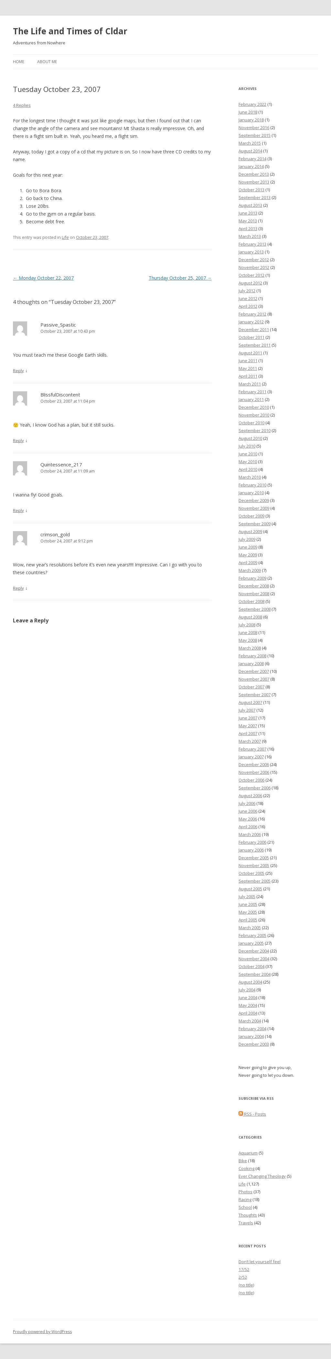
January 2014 (251, 166)
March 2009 (250, 570)
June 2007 (248, 718)
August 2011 (250, 353)
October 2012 (251, 275)
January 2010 (251, 493)
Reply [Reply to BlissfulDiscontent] (18, 440)
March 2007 (250, 741)
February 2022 (252, 104)
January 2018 (251, 120)
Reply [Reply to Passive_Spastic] (18, 370)
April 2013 (248, 228)
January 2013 (251, 252)
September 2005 (255, 881)
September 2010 (255, 430)
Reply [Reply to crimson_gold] (18, 588)
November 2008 (254, 593)
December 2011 (254, 329)
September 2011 (255, 345)
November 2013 (254, 182)
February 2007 (252, 749)
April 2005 (248, 920)
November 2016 (254, 127)
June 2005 (248, 904)
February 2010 (252, 485)
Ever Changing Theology (262, 1176)
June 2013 (248, 213)
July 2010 (247, 446)
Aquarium (248, 1153)
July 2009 (247, 539)
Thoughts (248, 1215)
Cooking (246, 1168)
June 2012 (248, 298)
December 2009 (254, 500)
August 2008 (250, 617)
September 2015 (255, 135)
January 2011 (251, 399)
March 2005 (250, 927)
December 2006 (254, 764)
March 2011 (250, 384)
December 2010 (254, 407)
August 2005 (250, 889)
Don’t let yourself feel (260, 1261)
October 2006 (251, 780)
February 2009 (252, 578)
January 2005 (251, 943)
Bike (243, 1161)
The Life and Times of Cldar (70, 31)
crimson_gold (55, 534)
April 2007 (248, 733)
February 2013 (252, 244)
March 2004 (250, 1021)
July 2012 (247, 291)
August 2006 (250, 795)
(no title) (246, 1285)
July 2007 (247, 710)
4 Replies (22, 105)
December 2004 (254, 951)
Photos (245, 1192)
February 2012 (252, 314)
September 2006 (255, 788)
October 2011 (251, 337)
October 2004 (251, 966)
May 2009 (248, 555)
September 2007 (255, 694)
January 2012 (251, 322)
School (245, 1207)
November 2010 (254, 415)
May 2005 (248, 912)
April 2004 (248, 1013)
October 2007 (251, 687)
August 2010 (250, 438)
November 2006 (254, 772)
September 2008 (255, 609)
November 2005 (254, 865)
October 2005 (251, 873)
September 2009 (255, 524)
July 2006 (247, 803)
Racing (245, 1199)
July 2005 (247, 896)
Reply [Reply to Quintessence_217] (18, 510)
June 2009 (248, 547)
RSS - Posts (252, 1114)
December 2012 (254, 259)
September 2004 (255, 974)
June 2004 (248, 997)
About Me (47, 61)
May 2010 (248, 461)
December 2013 (254, 174)
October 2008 (251, 601)
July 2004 (247, 990)
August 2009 (250, 531)
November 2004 (254, 959)
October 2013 (251, 190)
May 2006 (248, 819)
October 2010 (251, 423)
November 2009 (254, 508)
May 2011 (248, 368)
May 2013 (248, 221)
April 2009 (248, 562)
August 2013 (250, 205)
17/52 (244, 1269)
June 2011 (248, 360)
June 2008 (248, 632)
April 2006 (248, 827)
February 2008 (252, 656)
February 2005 (252, 935)
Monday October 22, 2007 (43, 278)
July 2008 (247, 625)
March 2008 (250, 648)
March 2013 (250, 236)
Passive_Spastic (58, 324)
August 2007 (250, 702)
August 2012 (250, 283)
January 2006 (251, 850)
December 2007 (254, 671)
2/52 (243, 1277)
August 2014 (250, 151)
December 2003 (254, 1044)
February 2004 (252, 1028)
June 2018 (248, 112)
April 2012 (248, 306)
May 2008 (248, 640)
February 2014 (252, 159)
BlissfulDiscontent (60, 394)
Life (65, 237)
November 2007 (254, 679)
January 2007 (251, 757)
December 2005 (254, 858)
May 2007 (248, 726)
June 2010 (248, 454)
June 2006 (248, 811)
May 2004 (248, 1005)
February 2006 (252, 842)
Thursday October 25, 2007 (180, 278)
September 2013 (255, 197)
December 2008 (254, 586)
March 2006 (250, 834)
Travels (246, 1223)
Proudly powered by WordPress (42, 1331)
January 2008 (251, 663)
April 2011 (248, 376)
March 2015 (250, 143)
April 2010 (248, 469)
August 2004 (250, 982)
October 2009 (251, 516)
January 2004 (251, 1036)
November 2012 (254, 267)
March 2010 (250, 477)
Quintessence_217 (61, 464)
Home (18, 61)
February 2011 (252, 392)
